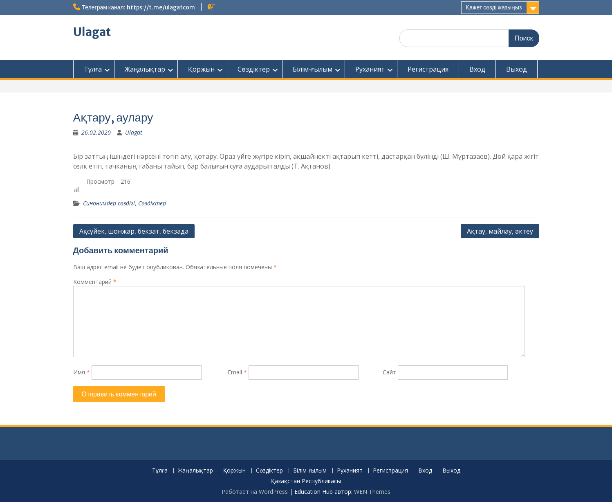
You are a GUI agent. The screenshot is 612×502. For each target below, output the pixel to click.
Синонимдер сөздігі (109, 203)
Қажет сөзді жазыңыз (494, 7)
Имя (81, 372)
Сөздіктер (254, 69)
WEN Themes (372, 491)
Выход (516, 69)
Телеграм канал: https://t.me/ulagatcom (138, 7)
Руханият (370, 69)
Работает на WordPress (255, 491)
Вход (477, 69)
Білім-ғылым (312, 69)
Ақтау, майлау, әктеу (500, 231)
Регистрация (428, 69)
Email (237, 372)
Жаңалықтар (145, 69)
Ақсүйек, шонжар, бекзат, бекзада (133, 231)
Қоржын (201, 69)
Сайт (389, 372)
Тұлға (93, 69)
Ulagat (92, 32)
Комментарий (95, 282)
